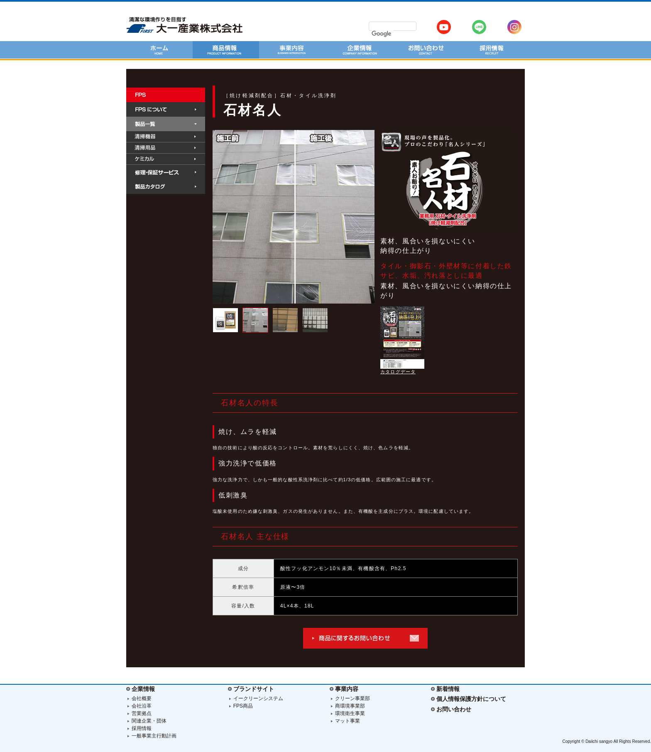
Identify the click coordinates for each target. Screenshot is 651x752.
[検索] (382, 34)
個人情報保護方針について (471, 699)
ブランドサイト (253, 689)
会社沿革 (142, 706)
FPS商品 (243, 706)
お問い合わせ (453, 709)
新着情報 (448, 689)
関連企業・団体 (149, 721)
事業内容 (346, 689)
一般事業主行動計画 (154, 736)
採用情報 (142, 728)
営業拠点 (142, 713)
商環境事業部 (350, 706)
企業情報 (143, 689)
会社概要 (142, 698)
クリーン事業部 (352, 698)
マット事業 (347, 721)
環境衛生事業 (350, 713)
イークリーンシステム (258, 698)
